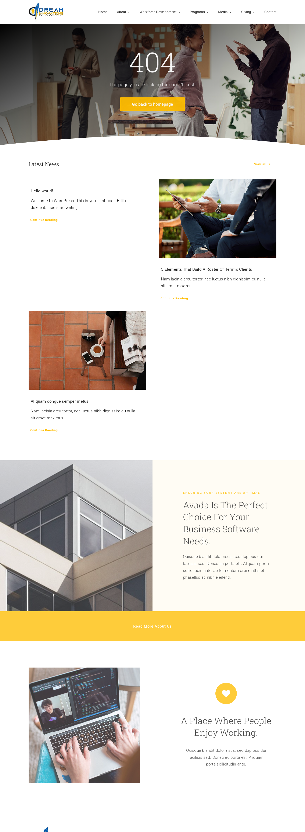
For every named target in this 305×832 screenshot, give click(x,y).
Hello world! (42, 191)
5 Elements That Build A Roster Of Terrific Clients (206, 269)
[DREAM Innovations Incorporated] (46, 4)
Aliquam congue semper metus (60, 401)
